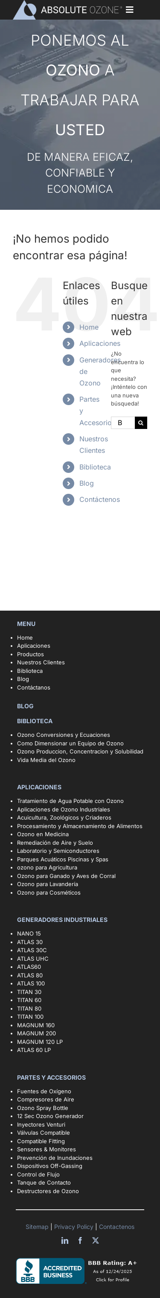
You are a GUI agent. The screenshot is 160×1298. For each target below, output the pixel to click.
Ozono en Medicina (43, 834)
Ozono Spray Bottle (43, 1107)
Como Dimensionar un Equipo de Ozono (70, 743)
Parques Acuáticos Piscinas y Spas (62, 859)
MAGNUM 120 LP (40, 1041)
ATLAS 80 (30, 975)
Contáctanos (33, 687)
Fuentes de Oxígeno (44, 1091)
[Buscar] (141, 423)
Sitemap (38, 1226)
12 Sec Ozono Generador (50, 1116)
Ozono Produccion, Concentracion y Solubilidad (80, 751)
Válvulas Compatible (43, 1132)
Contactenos (115, 1226)
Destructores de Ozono (48, 1191)
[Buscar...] (123, 423)
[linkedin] (64, 1240)
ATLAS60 (29, 966)
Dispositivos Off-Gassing (49, 1165)
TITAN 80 (29, 1008)
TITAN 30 (29, 991)
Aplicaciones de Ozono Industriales (63, 809)
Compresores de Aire (45, 1099)
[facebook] (80, 1240)
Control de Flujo (38, 1174)
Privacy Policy (74, 1226)
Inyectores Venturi (41, 1124)
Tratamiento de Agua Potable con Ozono (70, 800)
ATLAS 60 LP (34, 1049)
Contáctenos (99, 499)
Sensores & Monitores (46, 1149)
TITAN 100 (30, 1016)
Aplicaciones (99, 343)
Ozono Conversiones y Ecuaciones (63, 734)
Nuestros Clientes (41, 662)
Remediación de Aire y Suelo (55, 842)
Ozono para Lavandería (47, 884)
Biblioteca (95, 467)
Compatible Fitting (41, 1141)
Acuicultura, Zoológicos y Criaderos (64, 817)
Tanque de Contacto (44, 1182)
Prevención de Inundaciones (55, 1157)
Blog (86, 483)
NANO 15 (29, 933)
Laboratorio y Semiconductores (58, 850)
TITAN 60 (29, 1000)
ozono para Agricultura (47, 867)
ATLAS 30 (30, 942)
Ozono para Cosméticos (49, 892)
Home (89, 327)
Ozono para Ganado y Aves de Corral (66, 875)
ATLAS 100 (31, 983)
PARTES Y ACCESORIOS (52, 1077)
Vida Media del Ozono (46, 759)
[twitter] (95, 1240)
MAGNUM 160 (36, 1025)
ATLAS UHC (33, 958)
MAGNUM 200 (36, 1033)
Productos (30, 654)
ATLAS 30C (32, 950)
